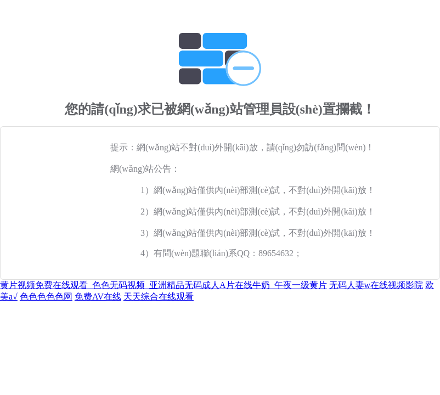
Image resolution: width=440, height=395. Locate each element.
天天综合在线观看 (158, 296)
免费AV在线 (98, 296)
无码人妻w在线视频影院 (376, 285)
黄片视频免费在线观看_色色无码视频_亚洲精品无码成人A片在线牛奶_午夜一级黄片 (163, 285)
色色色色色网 (46, 296)
